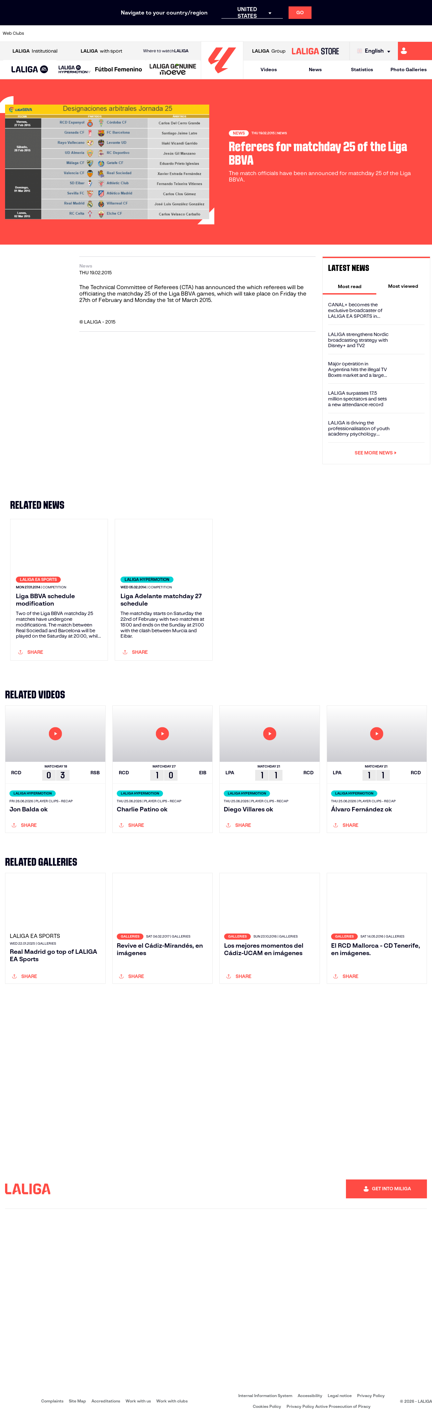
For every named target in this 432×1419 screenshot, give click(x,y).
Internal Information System (265, 1395)
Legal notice (340, 1395)
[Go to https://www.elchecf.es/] (140, 33)
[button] (30, 69)
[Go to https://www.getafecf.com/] (181, 33)
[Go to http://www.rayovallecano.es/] (262, 33)
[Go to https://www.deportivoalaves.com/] (120, 33)
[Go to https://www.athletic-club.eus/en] (39, 33)
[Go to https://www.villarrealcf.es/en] (424, 33)
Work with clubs (172, 1401)
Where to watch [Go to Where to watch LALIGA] (165, 51)
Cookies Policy (267, 1406)
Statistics (362, 69)
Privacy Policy (371, 1395)
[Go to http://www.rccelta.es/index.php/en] (100, 33)
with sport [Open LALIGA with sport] (101, 51)
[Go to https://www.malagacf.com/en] (221, 33)
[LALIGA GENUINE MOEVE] (173, 70)
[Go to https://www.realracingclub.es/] (242, 33)
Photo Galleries (408, 69)
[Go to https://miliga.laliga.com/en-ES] (415, 51)
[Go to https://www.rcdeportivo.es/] (282, 33)
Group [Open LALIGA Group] (269, 51)
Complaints (52, 1401)
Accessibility (310, 1395)
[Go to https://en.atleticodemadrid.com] (59, 33)
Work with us (138, 1401)
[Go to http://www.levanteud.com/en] (201, 33)
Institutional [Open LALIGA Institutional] (34, 51)
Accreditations (105, 1401)
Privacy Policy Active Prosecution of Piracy (329, 1406)
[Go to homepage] (222, 76)
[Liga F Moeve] (118, 70)
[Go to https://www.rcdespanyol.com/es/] (303, 33)
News (315, 69)
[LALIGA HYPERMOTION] (74, 69)
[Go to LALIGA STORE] (315, 51)
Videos (269, 69)
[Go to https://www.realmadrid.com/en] (343, 33)
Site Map (77, 1401)
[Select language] (375, 51)
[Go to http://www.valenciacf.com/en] (404, 33)
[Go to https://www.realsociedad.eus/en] (363, 33)
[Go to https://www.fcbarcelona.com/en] (161, 33)
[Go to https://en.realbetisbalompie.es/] (323, 33)
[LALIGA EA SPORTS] (30, 70)
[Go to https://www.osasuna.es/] (80, 33)
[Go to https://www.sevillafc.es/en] (384, 33)
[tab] (349, 286)
